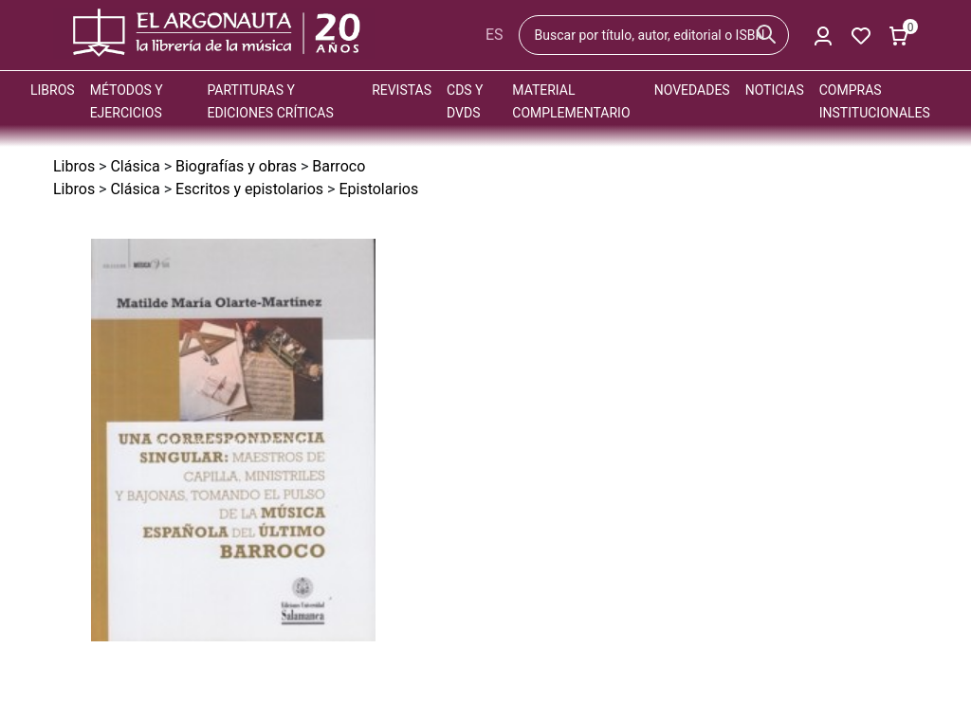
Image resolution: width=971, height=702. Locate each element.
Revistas (401, 90)
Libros (52, 90)
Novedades (692, 90)
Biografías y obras (236, 166)
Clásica (134, 166)
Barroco (338, 166)
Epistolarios (378, 189)
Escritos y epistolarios (249, 189)
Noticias (774, 90)
